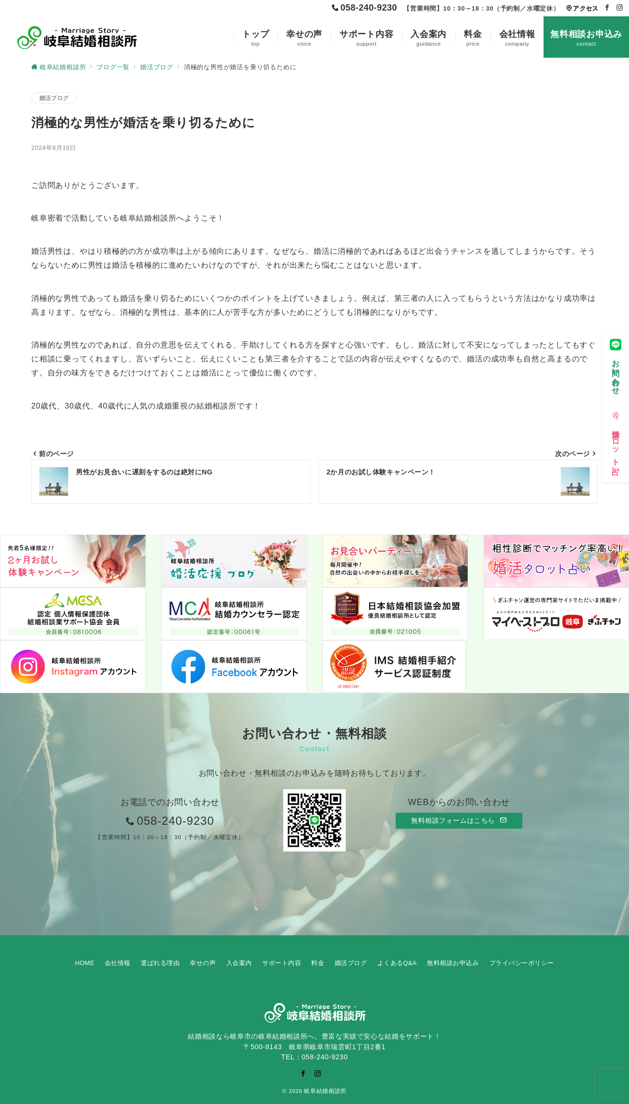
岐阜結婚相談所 (325, 1091)
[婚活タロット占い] (615, 439)
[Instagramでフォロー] (620, 8)
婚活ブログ (54, 98)
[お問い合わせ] (615, 363)
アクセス (582, 8)
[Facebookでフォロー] (607, 8)
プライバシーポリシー (521, 963)
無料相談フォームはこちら (459, 820)
